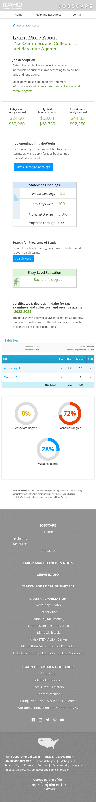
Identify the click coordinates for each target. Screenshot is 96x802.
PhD (90, 359)
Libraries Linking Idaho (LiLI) (48, 625)
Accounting (12, 368)
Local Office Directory (48, 687)
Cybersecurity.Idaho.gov (67, 765)
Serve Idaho (48, 574)
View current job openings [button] (33, 167)
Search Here (23, 258)
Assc (61, 359)
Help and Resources (48, 14)
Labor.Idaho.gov (45, 761)
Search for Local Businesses (48, 586)
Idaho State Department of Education (48, 646)
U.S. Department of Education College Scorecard (48, 653)
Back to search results (25, 26)
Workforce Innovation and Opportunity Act (48, 707)
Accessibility (12, 765)
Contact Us (48, 550)
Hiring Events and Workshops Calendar (48, 701)
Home (19, 14)
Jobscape (48, 525)
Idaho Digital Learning (48, 619)
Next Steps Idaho (48, 605)
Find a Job (48, 673)
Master (80, 359)
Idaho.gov (66, 761)
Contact (77, 14)
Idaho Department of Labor (48, 667)
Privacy (28, 765)
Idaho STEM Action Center (48, 639)
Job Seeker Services (48, 680)
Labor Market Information (48, 563)
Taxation (11, 377)
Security (43, 765)
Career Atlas (48, 612)
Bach (70, 359)
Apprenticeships (48, 694)
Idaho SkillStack (48, 632)
